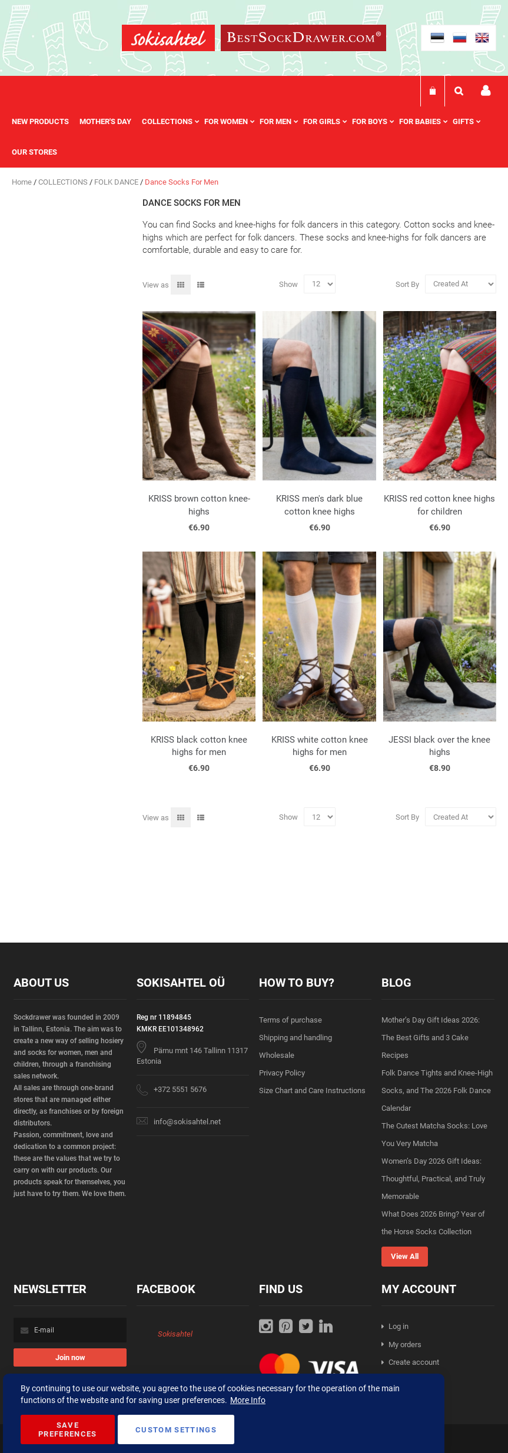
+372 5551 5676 (180, 1089)
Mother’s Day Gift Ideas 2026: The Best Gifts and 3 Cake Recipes (430, 1038)
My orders (405, 1344)
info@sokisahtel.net (187, 1121)
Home (23, 182)
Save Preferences (67, 1429)
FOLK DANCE (117, 182)
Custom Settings (176, 1429)
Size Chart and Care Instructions (312, 1090)
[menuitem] (45, 121)
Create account (414, 1362)
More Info (247, 1400)
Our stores (34, 152)
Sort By (407, 283)
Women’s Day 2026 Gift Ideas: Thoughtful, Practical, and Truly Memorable (433, 1179)
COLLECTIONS (63, 182)
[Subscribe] (70, 1357)
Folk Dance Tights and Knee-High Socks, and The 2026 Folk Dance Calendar (437, 1090)
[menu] (254, 137)
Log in (399, 1326)
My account (485, 91)
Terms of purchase (290, 1020)
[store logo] (168, 40)
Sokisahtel (175, 1334)
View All (405, 1256)
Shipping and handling (295, 1037)
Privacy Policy (282, 1072)
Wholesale (276, 1055)
